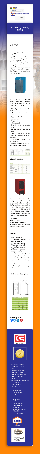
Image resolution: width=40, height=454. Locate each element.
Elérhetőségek (17, 392)
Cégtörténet (17, 390)
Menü (20, 17)
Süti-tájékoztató (18, 403)
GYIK (14, 394)
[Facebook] (11, 320)
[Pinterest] (21, 320)
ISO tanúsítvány (18, 413)
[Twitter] (14, 320)
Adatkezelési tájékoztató (17, 400)
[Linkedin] (17, 320)
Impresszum (17, 397)
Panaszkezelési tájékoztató (17, 406)
